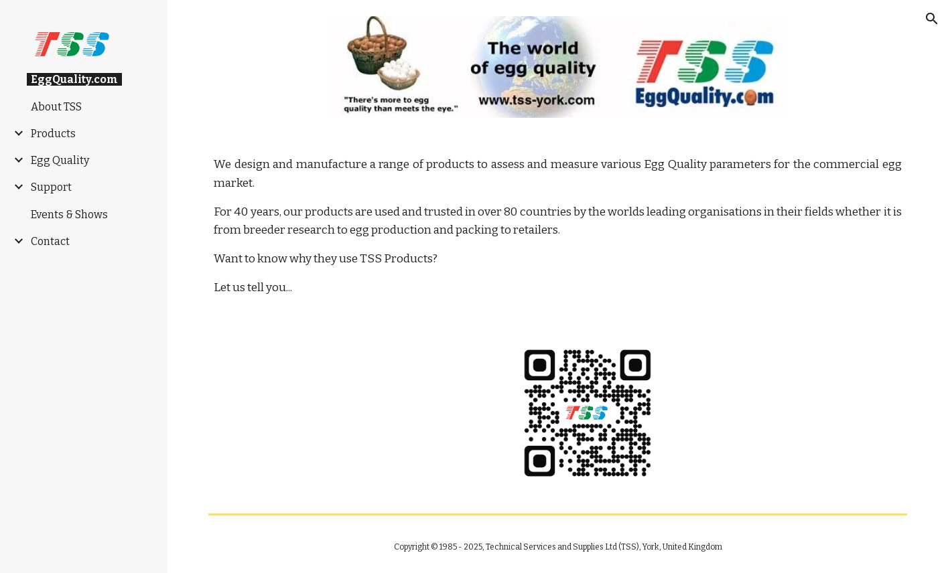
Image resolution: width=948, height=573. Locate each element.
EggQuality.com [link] (74, 79)
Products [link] (53, 133)
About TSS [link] (56, 106)
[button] (932, 19)
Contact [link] (50, 241)
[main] (557, 226)
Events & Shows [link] (69, 214)
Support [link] (51, 187)
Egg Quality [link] (60, 160)
